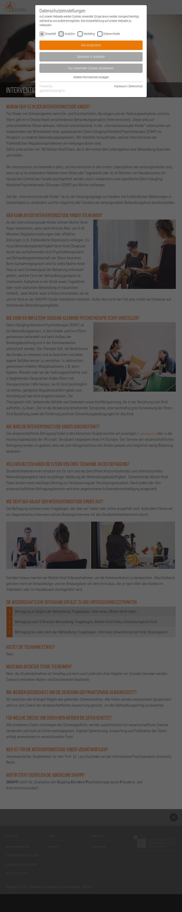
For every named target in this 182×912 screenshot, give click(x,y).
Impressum (120, 86)
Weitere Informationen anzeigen (91, 77)
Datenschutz (136, 86)
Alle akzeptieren (91, 45)
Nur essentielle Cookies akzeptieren (91, 68)
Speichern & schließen (91, 57)
